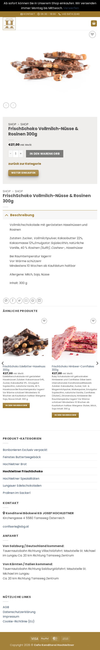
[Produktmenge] (16, 153)
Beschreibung (18, 215)
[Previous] (3, 371)
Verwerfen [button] (71, 8)
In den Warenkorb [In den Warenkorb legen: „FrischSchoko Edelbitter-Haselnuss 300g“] (16, 405)
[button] (94, 23)
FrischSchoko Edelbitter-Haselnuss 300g (24, 368)
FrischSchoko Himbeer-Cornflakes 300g (73, 368)
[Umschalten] (6, 215)
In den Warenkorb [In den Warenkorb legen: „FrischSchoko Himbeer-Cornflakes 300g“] (65, 415)
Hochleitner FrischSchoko (23, 471)
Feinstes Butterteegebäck (22, 457)
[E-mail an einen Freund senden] (26, 301)
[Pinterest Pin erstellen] (33, 301)
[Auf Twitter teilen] (19, 301)
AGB (6, 607)
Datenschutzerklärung (19, 612)
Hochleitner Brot (15, 464)
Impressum (11, 616)
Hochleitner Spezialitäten (21, 478)
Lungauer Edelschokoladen (22, 485)
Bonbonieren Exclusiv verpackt (25, 450)
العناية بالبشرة (82, 645)
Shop (7, 191)
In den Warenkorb (45, 154)
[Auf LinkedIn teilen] (39, 301)
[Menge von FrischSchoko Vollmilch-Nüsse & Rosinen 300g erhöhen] (21, 153)
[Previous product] (13, 105)
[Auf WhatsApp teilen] (6, 301)
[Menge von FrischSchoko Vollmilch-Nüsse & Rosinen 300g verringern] (10, 153)
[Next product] (6, 105)
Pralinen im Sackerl (16, 493)
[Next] (97, 371)
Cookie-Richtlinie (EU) (19, 621)
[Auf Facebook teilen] (13, 301)
